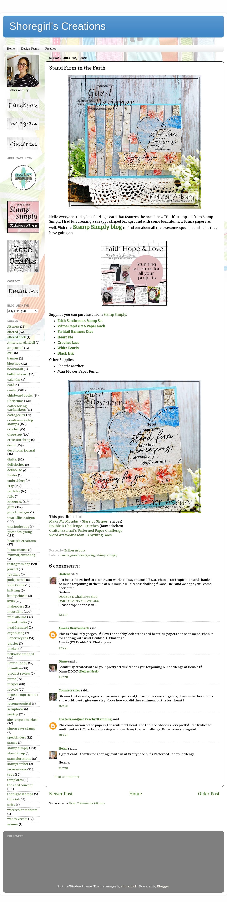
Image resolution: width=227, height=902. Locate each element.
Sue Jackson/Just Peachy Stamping (85, 719)
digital (12, 459)
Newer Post (61, 794)
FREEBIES (14, 502)
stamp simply (106, 555)
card (10, 385)
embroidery (16, 481)
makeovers (15, 606)
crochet (13, 429)
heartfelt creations (21, 541)
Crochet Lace (68, 343)
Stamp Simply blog (97, 227)
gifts (11, 507)
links (11, 601)
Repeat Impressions (22, 695)
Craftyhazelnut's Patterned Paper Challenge (85, 530)
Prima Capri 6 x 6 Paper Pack (81, 326)
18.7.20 (63, 735)
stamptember (17, 764)
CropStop (14, 435)
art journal (15, 348)
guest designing (82, 555)
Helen (63, 748)
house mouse (17, 550)
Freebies (50, 48)
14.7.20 (63, 706)
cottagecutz (16, 415)
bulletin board (17, 374)
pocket (12, 649)
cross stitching (18, 440)
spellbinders (16, 737)
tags (10, 774)
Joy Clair (13, 574)
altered (12, 332)
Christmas (15, 401)
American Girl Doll (21, 342)
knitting (13, 590)
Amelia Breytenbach (74, 628)
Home (11, 48)
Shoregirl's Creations (57, 26)
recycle (12, 689)
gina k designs (18, 512)
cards (64, 555)
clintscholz (129, 886)
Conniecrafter (69, 690)
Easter (12, 475)
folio (10, 496)
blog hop (14, 364)
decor (11, 445)
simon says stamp (21, 728)
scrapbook (15, 709)
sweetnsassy (17, 769)
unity (11, 805)
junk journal (16, 580)
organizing (16, 633)
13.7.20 (63, 677)
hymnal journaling (21, 555)
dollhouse (14, 470)
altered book (16, 337)
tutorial (13, 799)
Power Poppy (17, 663)
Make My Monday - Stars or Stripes (79, 521)
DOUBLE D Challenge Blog (78, 597)
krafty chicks (17, 596)
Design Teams (30, 48)
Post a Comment (67, 777)
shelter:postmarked (22, 720)
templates (15, 780)
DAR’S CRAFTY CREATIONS (79, 601)
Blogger (163, 886)
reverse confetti (19, 704)
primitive (14, 668)
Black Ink (65, 353)
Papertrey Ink (17, 638)
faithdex (13, 491)
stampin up (16, 753)
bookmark (15, 369)
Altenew (13, 326)
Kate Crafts (16, 585)
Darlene (65, 574)
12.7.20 (63, 615)
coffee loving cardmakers (17, 408)
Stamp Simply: (115, 314)
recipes (13, 684)
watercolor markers (22, 810)
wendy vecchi (17, 819)
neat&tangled (17, 627)
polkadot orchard (20, 654)
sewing (12, 714)
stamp (12, 743)
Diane (63, 661)
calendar (14, 380)
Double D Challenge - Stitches (74, 526)
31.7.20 (63, 768)
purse (11, 679)
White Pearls (68, 348)
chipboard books (20, 395)
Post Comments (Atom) (87, 803)
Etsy (10, 486)
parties (12, 643)
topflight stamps (20, 794)
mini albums (16, 617)
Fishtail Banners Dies (75, 331)
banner (12, 358)
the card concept (20, 785)
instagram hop (18, 564)
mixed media (17, 622)
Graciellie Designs (21, 518)
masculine (15, 612)
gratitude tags (18, 527)
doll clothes (15, 465)
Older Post (209, 794)
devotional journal (21, 450)
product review (18, 673)
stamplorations (19, 759)
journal (12, 569)
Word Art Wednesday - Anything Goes (80, 535)
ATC (10, 353)
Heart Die (65, 337)
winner (12, 824)
